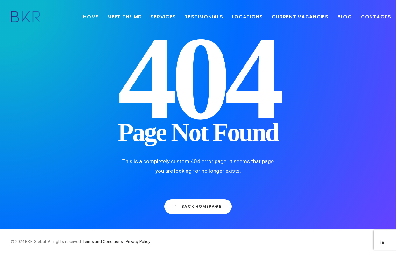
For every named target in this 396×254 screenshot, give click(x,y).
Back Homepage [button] (198, 206)
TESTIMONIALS (204, 16)
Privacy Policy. (138, 241)
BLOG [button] (344, 16)
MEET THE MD (124, 16)
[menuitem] (91, 16)
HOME (90, 16)
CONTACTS (376, 16)
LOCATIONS (247, 16)
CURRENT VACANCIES (300, 16)
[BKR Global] (26, 17)
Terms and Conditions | (104, 241)
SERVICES (163, 16)
